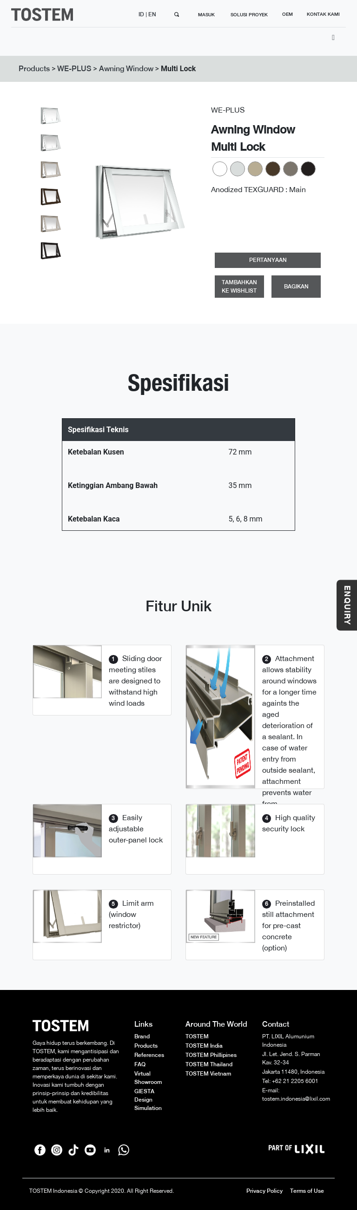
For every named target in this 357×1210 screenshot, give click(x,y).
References (149, 1055)
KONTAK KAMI (323, 14)
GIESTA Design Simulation (148, 1099)
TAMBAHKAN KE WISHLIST (239, 286)
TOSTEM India (204, 1046)
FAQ (139, 1064)
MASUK (206, 14)
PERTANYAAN (268, 260)
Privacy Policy (264, 1191)
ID (142, 14)
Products (34, 68)
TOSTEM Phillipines (211, 1055)
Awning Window (126, 68)
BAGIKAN (296, 286)
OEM (287, 14)
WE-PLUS (74, 68)
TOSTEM (197, 1036)
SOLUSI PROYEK (249, 14)
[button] (91, 202)
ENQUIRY (347, 605)
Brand (142, 1036)
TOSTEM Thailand (208, 1064)
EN (153, 14)
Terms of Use (307, 1191)
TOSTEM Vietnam (208, 1073)
